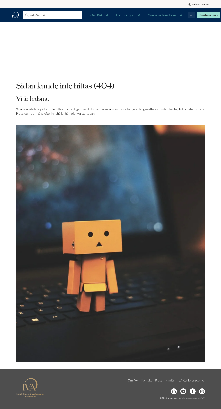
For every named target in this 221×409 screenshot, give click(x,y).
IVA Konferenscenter (191, 380)
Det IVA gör (111, 15)
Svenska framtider (136, 15)
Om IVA (93, 15)
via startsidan (86, 113)
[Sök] (26, 15)
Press (158, 380)
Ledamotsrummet (200, 4)
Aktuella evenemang (198, 15)
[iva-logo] (15, 15)
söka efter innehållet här (53, 113)
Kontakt (146, 380)
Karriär (170, 380)
